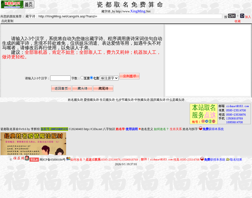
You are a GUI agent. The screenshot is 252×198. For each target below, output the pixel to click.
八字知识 (109, 129)
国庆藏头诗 (157, 100)
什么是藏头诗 (175, 100)
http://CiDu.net (93, 129)
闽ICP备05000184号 (53, 159)
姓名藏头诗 (75, 100)
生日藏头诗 (107, 100)
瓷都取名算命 (10, 129)
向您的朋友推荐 (11, 16)
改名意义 (145, 129)
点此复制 (7, 21)
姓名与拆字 (190, 129)
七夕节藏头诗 (125, 100)
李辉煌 (35, 129)
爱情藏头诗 (91, 100)
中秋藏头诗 (142, 100)
